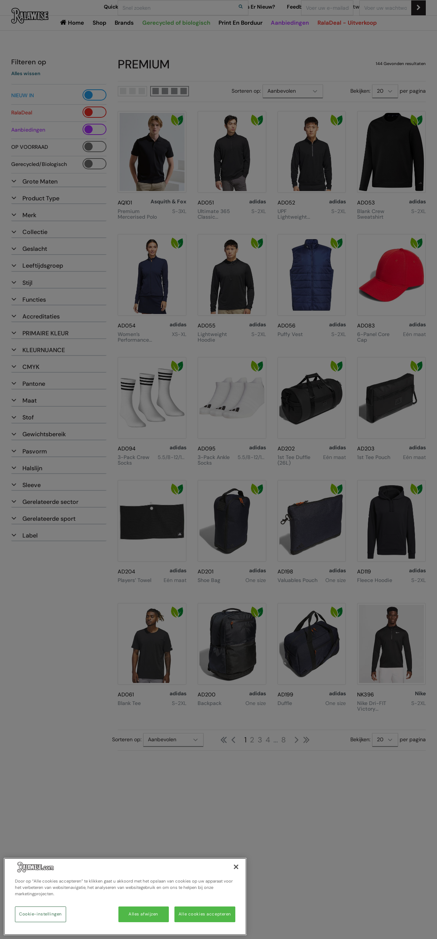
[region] (125, 896)
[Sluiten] (236, 867)
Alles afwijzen (143, 914)
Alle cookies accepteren (205, 914)
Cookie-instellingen (40, 914)
